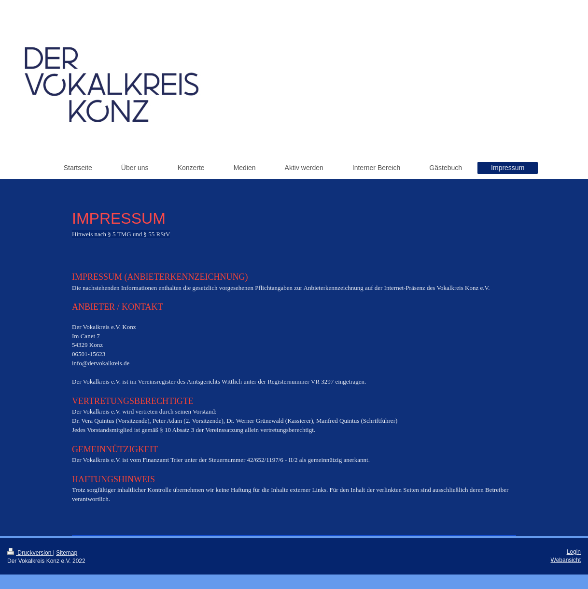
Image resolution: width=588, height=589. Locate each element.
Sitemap (66, 552)
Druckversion (30, 552)
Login (574, 551)
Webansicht (566, 560)
